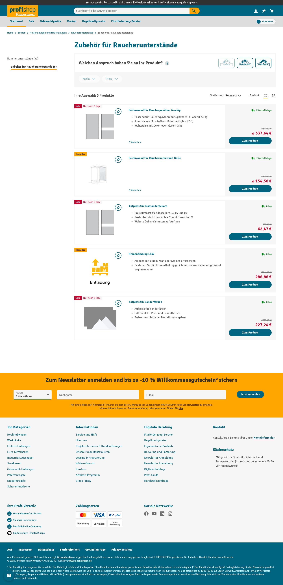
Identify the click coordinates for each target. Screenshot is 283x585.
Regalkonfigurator (155, 440)
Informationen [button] (87, 427)
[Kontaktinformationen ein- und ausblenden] (9, 576)
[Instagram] (170, 514)
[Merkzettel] (264, 10)
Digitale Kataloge (155, 469)
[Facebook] (146, 514)
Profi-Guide (151, 475)
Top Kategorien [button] (19, 427)
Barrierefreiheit (70, 549)
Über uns (81, 440)
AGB (10, 549)
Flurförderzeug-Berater (158, 434)
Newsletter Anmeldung (158, 458)
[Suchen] (195, 11)
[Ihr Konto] (256, 10)
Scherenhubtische (18, 486)
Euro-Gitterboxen (18, 452)
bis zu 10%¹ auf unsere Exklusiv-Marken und (132, 2)
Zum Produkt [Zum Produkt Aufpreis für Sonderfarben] (250, 332)
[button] (167, 63)
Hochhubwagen (17, 434)
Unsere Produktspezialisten (93, 452)
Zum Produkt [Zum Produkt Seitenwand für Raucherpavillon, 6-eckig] (250, 141)
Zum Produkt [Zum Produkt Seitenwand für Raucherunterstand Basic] (250, 189)
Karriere (81, 469)
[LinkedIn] (162, 514)
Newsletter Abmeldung (158, 463)
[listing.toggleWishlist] (118, 111)
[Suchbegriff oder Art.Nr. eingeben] (132, 11)
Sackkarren (14, 463)
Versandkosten (65, 557)
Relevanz (233, 96)
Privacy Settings (121, 549)
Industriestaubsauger (20, 458)
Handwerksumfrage (156, 481)
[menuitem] (256, 10)
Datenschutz (46, 549)
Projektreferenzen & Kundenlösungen (99, 446)
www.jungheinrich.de (80, 560)
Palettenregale (16, 475)
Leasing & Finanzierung (90, 458)
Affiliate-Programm (88, 475)
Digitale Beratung (158, 427)
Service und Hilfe (86, 434)
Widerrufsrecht (85, 463)
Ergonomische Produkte (159, 446)
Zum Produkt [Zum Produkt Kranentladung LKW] (250, 284)
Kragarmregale (16, 481)
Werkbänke (14, 440)
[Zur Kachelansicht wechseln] (273, 95)
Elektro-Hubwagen (19, 446)
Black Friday (83, 481)
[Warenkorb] (272, 10)
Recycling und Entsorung (159, 452)
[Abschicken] (250, 394)
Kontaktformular (264, 438)
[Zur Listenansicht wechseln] (266, 95)
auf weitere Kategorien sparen (178, 2)
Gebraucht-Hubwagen (20, 469)
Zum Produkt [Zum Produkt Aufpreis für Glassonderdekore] (250, 237)
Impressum (25, 549)
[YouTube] (154, 514)
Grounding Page (95, 549)
